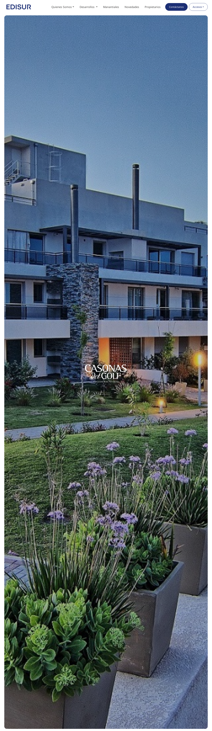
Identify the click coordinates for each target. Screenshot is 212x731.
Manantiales (111, 7)
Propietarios (153, 7)
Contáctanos (176, 7)
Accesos (197, 7)
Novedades (132, 7)
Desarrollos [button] (87, 7)
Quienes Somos (61, 7)
